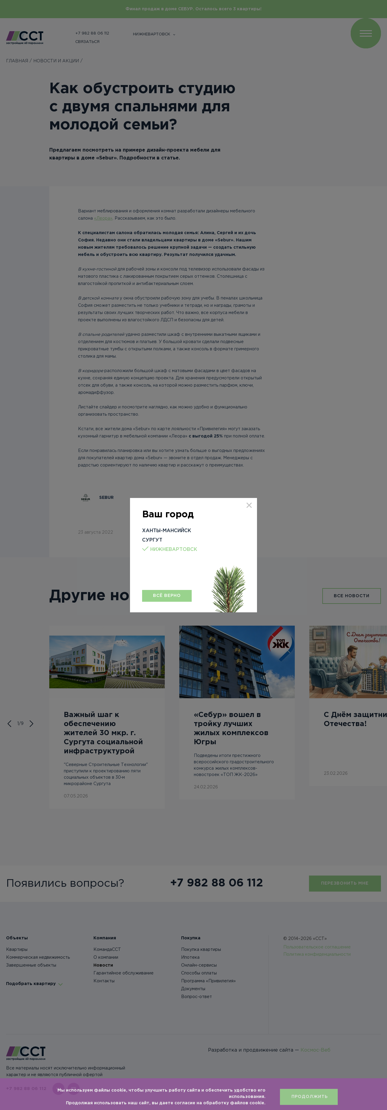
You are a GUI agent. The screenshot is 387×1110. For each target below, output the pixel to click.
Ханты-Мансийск (166, 531)
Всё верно (167, 596)
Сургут (152, 540)
